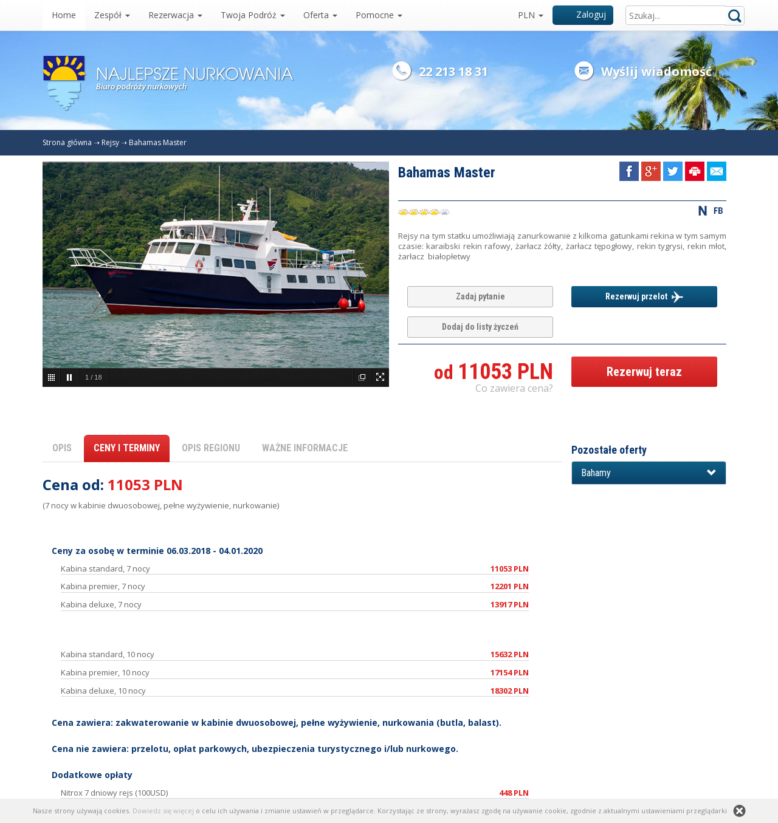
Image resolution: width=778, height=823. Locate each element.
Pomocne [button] (379, 15)
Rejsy (110, 142)
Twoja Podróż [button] (253, 15)
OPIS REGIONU (211, 448)
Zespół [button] (112, 15)
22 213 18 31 (453, 71)
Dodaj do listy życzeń (480, 327)
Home (64, 15)
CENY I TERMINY (127, 448)
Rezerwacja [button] (175, 15)
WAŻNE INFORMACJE (305, 448)
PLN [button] (530, 15)
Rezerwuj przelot (644, 297)
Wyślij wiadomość (656, 71)
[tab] (649, 473)
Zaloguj (583, 14)
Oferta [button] (320, 15)
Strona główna (67, 142)
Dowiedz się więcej (163, 810)
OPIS (62, 448)
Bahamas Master (158, 142)
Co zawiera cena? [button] (514, 388)
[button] (649, 473)
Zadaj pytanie (480, 296)
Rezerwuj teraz (644, 371)
